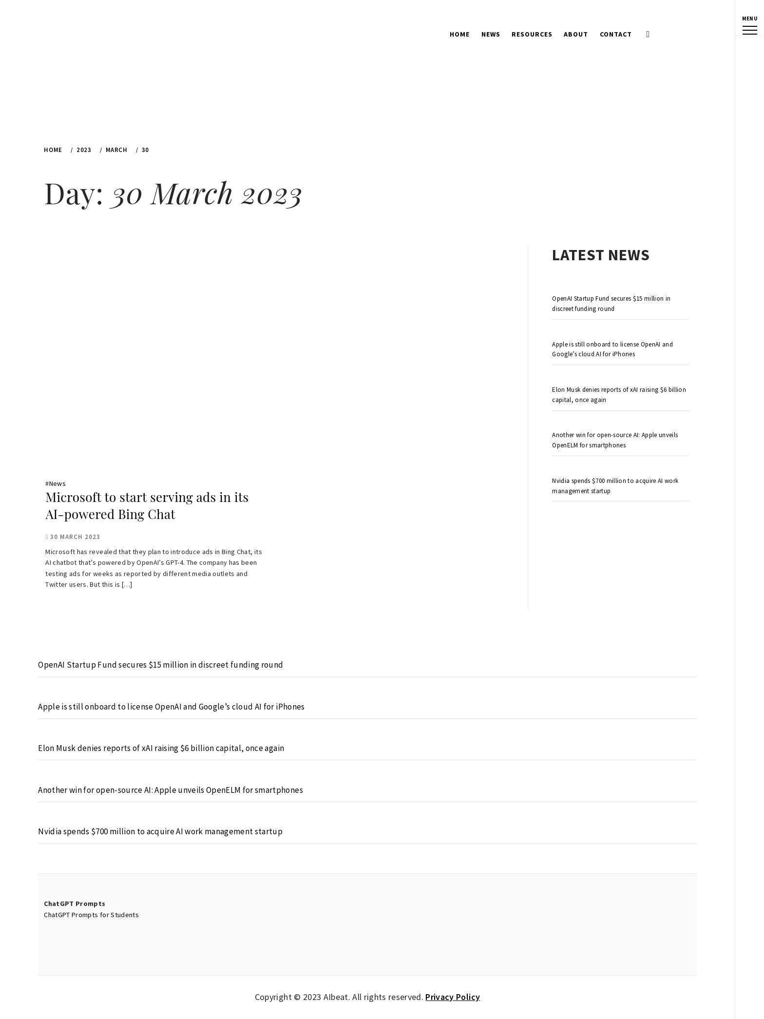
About (576, 34)
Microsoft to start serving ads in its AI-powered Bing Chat (146, 505)
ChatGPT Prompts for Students (91, 914)
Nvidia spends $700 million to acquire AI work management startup (615, 486)
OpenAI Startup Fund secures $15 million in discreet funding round (611, 303)
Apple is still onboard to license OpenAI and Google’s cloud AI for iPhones (612, 349)
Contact (616, 34)
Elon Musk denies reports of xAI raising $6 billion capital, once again (619, 394)
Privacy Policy (452, 996)
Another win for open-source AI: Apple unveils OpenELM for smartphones (615, 440)
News (490, 34)
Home (460, 34)
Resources (532, 34)
